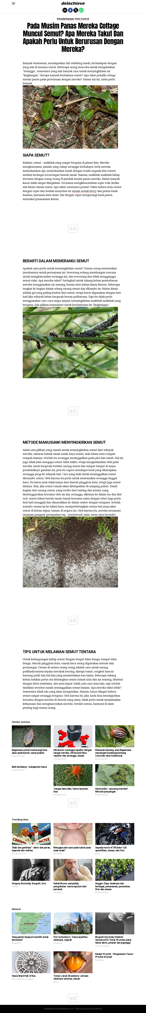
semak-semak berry (84, 191)
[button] (13, 3)
